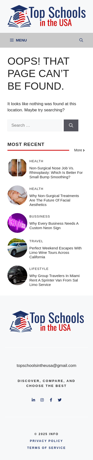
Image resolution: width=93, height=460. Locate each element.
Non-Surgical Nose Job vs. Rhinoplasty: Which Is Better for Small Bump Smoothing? (56, 172)
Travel (36, 241)
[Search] (71, 125)
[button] (81, 40)
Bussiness (40, 216)
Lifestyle (39, 268)
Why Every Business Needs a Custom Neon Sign (54, 225)
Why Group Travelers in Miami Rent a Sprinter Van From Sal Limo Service (55, 280)
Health (36, 161)
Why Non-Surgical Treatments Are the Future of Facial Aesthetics (54, 200)
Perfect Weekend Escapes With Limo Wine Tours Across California (56, 252)
